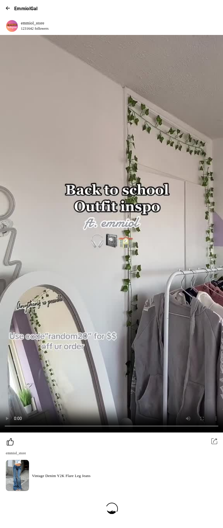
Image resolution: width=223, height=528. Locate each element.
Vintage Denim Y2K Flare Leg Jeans (61, 476)
